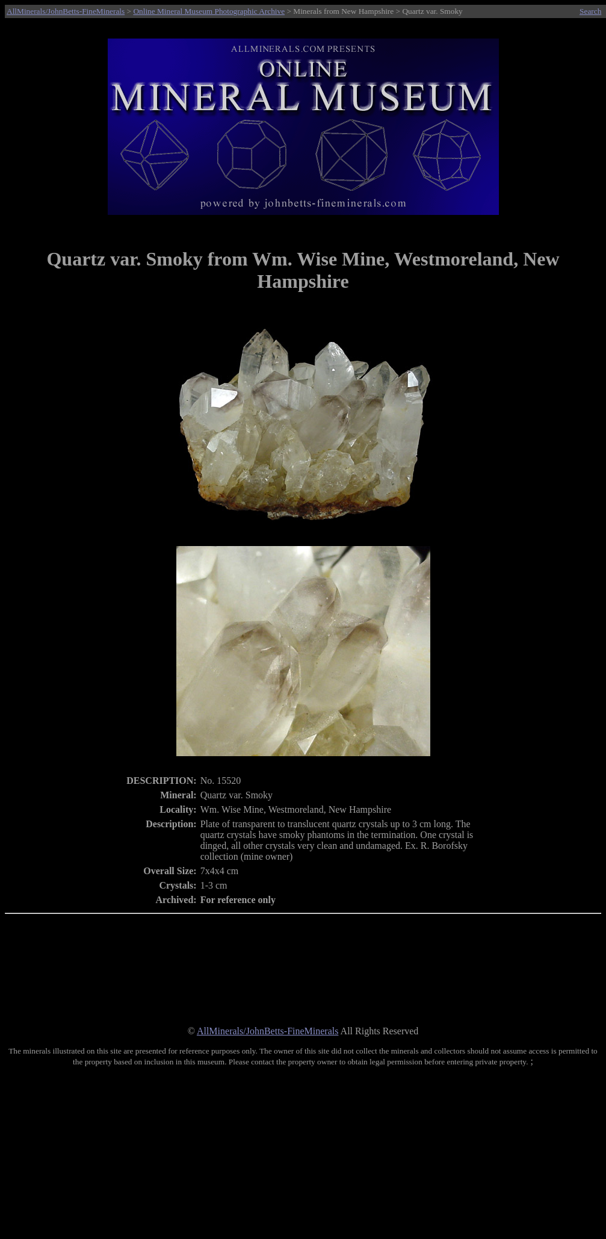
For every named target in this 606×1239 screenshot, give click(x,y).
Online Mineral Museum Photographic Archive (209, 11)
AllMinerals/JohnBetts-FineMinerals (66, 11)
